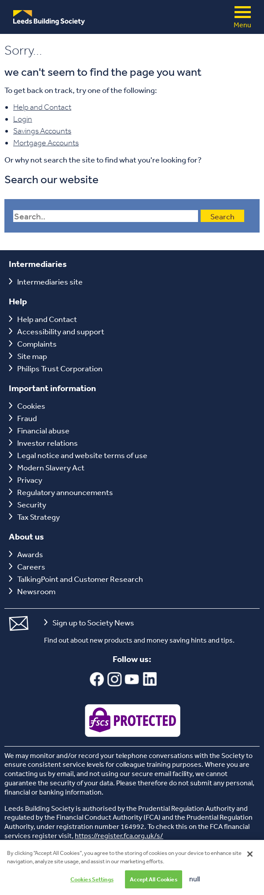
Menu (243, 12)
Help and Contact (42, 107)
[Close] (250, 866)
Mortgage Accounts (46, 143)
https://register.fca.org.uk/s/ (119, 835)
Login (22, 119)
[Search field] (105, 216)
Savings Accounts (42, 131)
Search (222, 216)
